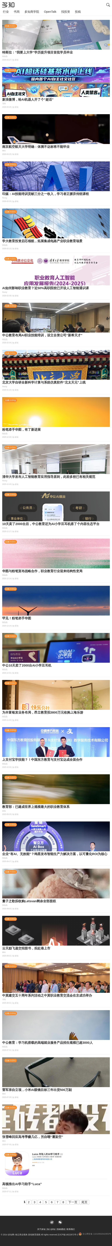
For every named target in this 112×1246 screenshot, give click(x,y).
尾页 (84, 1202)
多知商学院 (31, 11)
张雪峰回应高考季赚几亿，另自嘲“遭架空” (32, 1137)
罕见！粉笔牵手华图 (16, 618)
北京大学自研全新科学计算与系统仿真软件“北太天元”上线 (44, 382)
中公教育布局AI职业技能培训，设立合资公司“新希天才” (42, 335)
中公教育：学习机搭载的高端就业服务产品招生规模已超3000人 (47, 1042)
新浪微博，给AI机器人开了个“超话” (28, 99)
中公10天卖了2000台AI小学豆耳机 (26, 665)
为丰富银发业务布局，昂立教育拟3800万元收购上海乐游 (42, 712)
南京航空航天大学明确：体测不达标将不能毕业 (36, 147)
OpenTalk (50, 11)
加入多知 (51, 1229)
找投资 (65, 11)
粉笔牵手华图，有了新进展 (21, 429)
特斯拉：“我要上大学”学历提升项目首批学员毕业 (37, 52)
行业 (6, 11)
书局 (17, 11)
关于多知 (41, 1229)
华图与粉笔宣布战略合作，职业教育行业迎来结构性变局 (42, 571)
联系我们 (71, 1229)
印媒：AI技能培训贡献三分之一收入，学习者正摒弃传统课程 (45, 194)
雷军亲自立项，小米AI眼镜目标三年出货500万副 (37, 1090)
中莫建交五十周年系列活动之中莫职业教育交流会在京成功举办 (47, 995)
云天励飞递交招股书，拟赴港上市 (26, 948)
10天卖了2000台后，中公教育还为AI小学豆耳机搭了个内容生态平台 (50, 524)
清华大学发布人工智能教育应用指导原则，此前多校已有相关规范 (48, 477)
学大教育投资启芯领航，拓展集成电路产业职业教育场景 (42, 241)
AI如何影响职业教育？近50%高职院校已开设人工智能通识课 (45, 288)
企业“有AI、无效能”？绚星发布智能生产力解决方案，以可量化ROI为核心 (54, 854)
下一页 (72, 1202)
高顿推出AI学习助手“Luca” (22, 1184)
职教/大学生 (10, 26)
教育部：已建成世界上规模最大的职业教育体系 (36, 807)
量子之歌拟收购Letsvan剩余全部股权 (29, 901)
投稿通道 (61, 1229)
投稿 (78, 11)
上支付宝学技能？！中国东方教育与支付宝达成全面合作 (42, 759)
